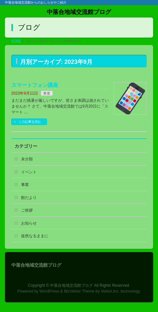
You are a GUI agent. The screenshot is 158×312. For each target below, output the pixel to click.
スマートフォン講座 (34, 85)
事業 (46, 93)
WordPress (49, 291)
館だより (29, 197)
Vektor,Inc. (110, 291)
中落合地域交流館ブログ (79, 12)
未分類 (27, 159)
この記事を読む (29, 121)
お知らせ (29, 223)
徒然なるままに (34, 236)
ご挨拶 (27, 210)
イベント (29, 172)
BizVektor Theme (79, 291)
